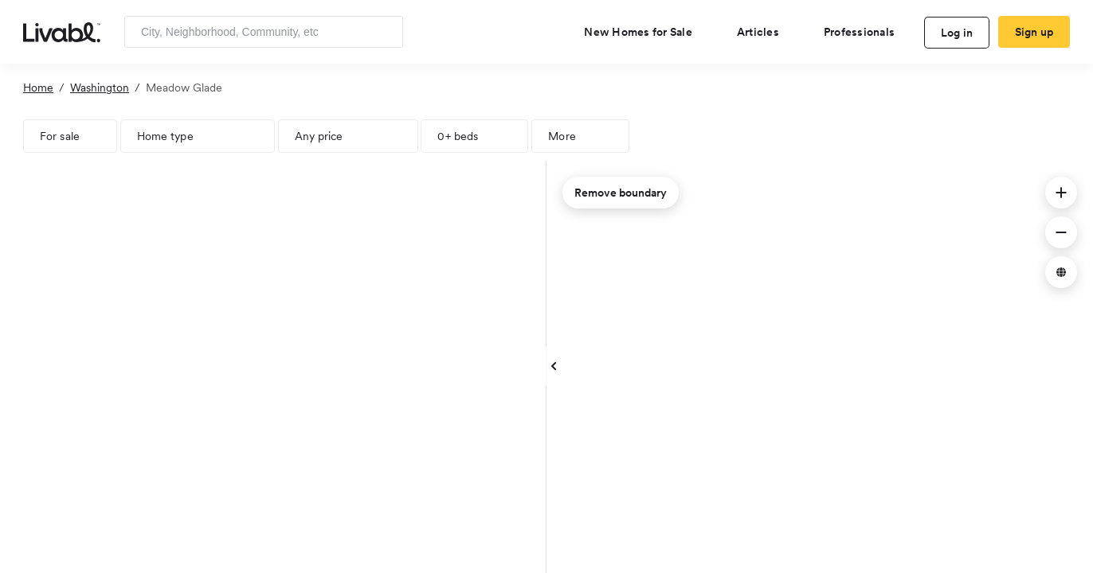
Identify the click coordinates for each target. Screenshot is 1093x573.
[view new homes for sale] (644, 32)
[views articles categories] (764, 32)
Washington (99, 87)
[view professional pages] (865, 32)
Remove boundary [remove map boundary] (620, 192)
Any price (319, 136)
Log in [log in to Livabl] (957, 32)
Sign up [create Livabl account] (1034, 31)
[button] (1061, 193)
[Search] (385, 32)
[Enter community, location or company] (263, 32)
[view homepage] (61, 31)
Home (38, 87)
